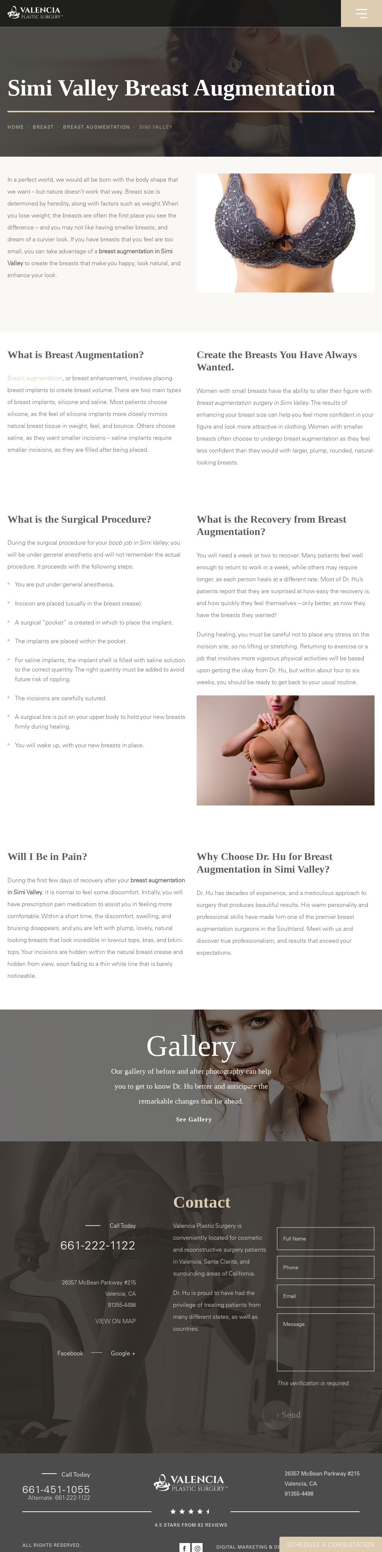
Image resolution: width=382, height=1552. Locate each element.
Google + (123, 1353)
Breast (43, 127)
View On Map (116, 1321)
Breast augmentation (35, 378)
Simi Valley (156, 127)
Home (15, 127)
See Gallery (194, 1119)
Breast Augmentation (96, 127)
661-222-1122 (98, 1244)
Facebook (70, 1353)
